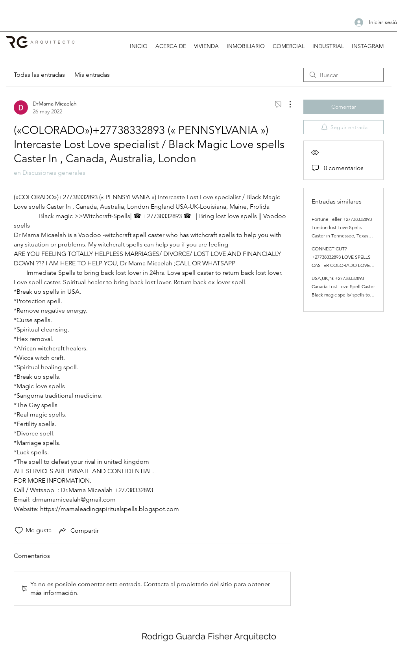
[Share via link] (78, 530)
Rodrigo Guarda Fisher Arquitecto (209, 636)
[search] (343, 75)
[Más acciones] (286, 104)
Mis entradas (92, 74)
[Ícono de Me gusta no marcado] (19, 530)
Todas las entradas (39, 74)
